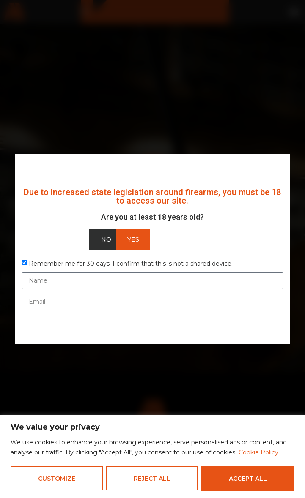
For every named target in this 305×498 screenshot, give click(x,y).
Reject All (152, 478)
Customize (56, 478)
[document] (152, 249)
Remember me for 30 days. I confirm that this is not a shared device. (131, 263)
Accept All (248, 478)
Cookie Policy (258, 453)
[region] (152, 456)
